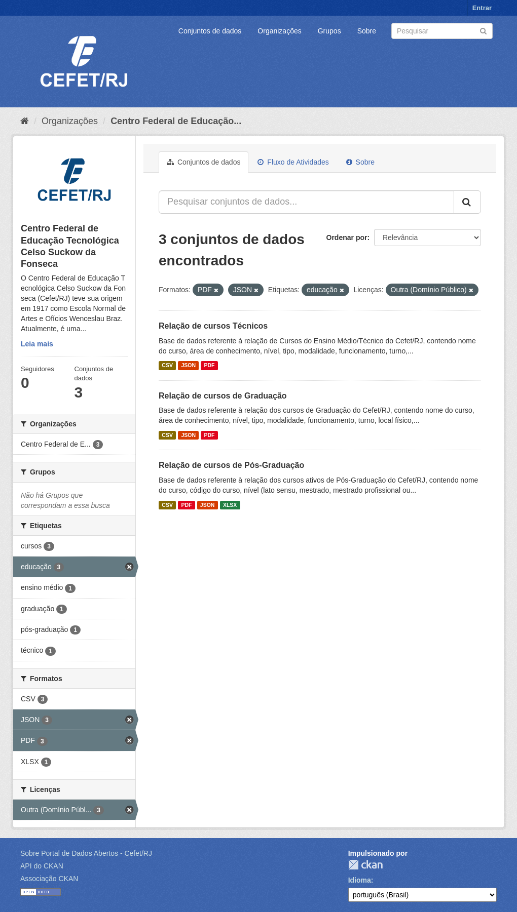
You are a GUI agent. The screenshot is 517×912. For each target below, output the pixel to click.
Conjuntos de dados (210, 31)
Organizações (279, 31)
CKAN (365, 864)
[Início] (24, 121)
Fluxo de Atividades (292, 162)
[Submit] (483, 30)
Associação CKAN (49, 879)
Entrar (482, 8)
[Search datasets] (442, 31)
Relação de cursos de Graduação (223, 395)
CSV (167, 366)
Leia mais (37, 344)
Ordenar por (346, 237)
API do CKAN (41, 866)
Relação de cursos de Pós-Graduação (231, 465)
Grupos (329, 31)
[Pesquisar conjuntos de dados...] (306, 202)
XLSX (230, 505)
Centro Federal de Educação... (175, 121)
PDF (209, 366)
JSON (188, 366)
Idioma (359, 880)
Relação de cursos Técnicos (213, 326)
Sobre (366, 31)
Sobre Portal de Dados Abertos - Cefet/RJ (86, 853)
